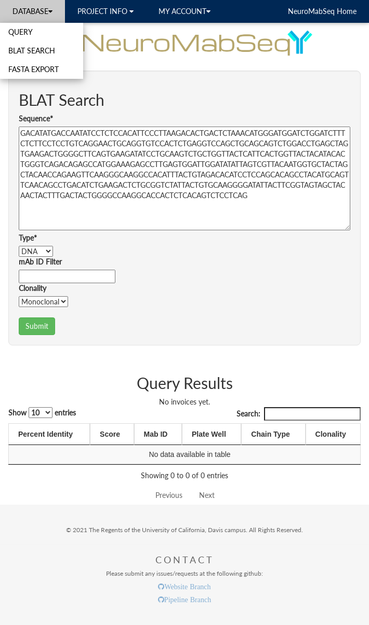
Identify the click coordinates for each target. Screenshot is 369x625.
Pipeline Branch (187, 599)
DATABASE (32, 11)
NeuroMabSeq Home (322, 11)
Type (28, 237)
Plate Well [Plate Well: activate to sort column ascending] (209, 434)
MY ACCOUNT (184, 11)
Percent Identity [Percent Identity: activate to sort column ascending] (45, 434)
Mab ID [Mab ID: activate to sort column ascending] (156, 434)
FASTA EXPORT (33, 69)
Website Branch (187, 586)
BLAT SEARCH (31, 50)
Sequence (36, 118)
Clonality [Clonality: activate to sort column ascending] (330, 434)
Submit (36, 326)
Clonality (32, 288)
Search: (298, 414)
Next (207, 495)
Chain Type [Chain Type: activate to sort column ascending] (270, 434)
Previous (168, 495)
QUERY (20, 31)
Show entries (42, 412)
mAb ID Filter (40, 261)
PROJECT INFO (105, 11)
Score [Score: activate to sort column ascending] (110, 434)
